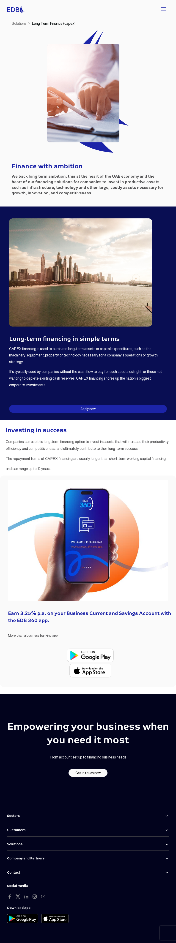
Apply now (88, 409)
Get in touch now (88, 773)
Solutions (19, 23)
